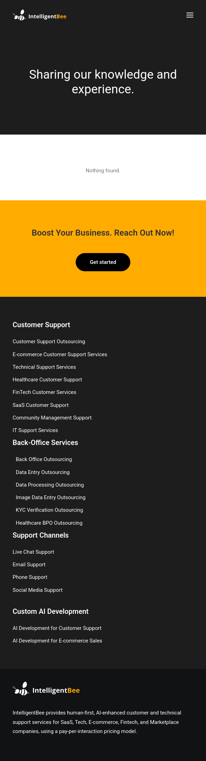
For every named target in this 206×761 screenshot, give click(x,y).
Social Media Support (37, 590)
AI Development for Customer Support (57, 628)
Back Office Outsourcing (44, 459)
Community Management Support (52, 418)
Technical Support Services (44, 367)
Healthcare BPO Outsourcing (49, 523)
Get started (103, 262)
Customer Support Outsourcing (49, 341)
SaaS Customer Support (41, 405)
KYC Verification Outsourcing (49, 510)
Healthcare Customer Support (47, 379)
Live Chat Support (33, 552)
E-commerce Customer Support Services (60, 354)
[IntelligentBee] (39, 15)
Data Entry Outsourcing (43, 472)
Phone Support (30, 577)
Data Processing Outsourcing (50, 485)
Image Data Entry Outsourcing (50, 497)
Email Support (29, 564)
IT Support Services (35, 430)
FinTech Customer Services (44, 392)
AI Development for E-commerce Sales (57, 641)
